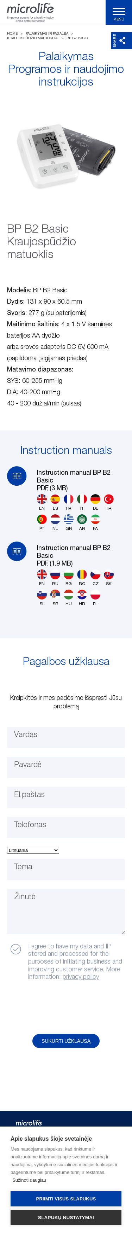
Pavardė (28, 765)
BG (69, 577)
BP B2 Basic (77, 38)
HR (82, 598)
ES (55, 502)
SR (55, 598)
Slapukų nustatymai (66, 1217)
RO (82, 577)
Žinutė (25, 897)
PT (42, 522)
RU (55, 577)
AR (82, 522)
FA (95, 522)
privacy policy (81, 977)
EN (42, 502)
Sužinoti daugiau (29, 1180)
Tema (23, 867)
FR (69, 502)
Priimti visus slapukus (66, 1198)
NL (55, 522)
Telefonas (30, 825)
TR (109, 502)
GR (69, 522)
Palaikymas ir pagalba (47, 33)
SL (42, 598)
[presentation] (61, 1008)
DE (95, 502)
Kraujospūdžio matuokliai (32, 38)
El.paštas (29, 795)
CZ (95, 577)
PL (95, 598)
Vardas (25, 735)
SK (109, 577)
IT (82, 502)
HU (69, 598)
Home (12, 33)
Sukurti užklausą (66, 1041)
